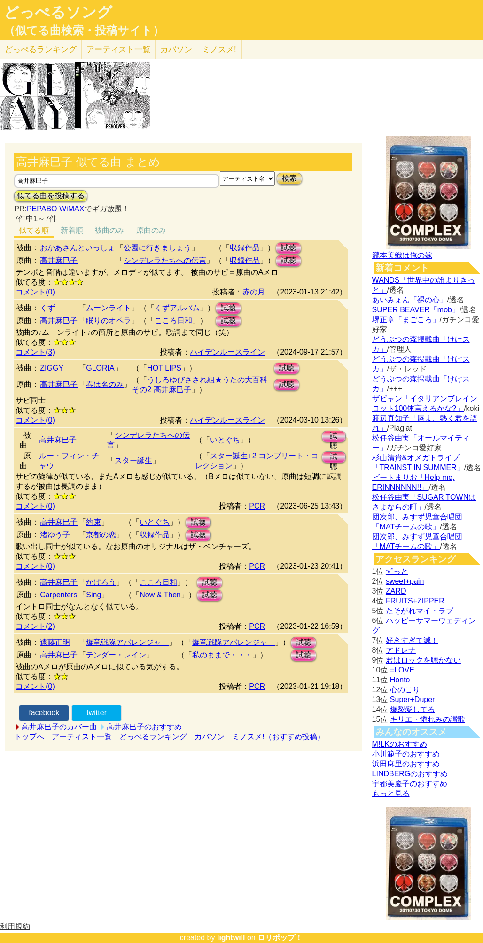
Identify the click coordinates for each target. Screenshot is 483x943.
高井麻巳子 (59, 260)
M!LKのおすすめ (399, 744)
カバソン (176, 49)
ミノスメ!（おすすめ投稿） (278, 737)
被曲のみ (109, 230)
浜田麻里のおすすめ (406, 764)
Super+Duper (412, 699)
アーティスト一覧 (82, 737)
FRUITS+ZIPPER (415, 601)
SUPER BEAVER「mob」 (416, 310)
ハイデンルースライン (227, 352)
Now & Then (160, 595)
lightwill (231, 938)
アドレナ (401, 650)
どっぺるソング (58, 12)
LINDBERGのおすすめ (410, 774)
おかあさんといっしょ (77, 248)
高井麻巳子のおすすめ (144, 727)
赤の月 (253, 292)
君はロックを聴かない (423, 660)
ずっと (397, 571)
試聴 (288, 248)
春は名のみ (105, 384)
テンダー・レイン (116, 655)
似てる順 (34, 230)
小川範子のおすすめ (406, 754)
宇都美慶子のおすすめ (409, 784)
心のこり (405, 690)
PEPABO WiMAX (55, 209)
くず (47, 308)
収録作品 (245, 248)
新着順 (72, 230)
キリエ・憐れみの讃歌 (427, 719)
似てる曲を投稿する (51, 196)
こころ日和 (173, 321)
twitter (96, 713)
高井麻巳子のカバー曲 (59, 727)
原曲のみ (151, 230)
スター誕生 (133, 460)
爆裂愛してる (412, 709)
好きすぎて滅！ (412, 640)
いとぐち (225, 440)
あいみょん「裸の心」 (409, 300)
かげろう (101, 582)
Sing (93, 595)
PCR (257, 506)
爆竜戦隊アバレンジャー (127, 642)
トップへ (29, 737)
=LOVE (402, 670)
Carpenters (58, 595)
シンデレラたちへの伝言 (165, 260)
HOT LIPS (164, 368)
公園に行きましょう (157, 248)
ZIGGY (51, 368)
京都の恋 (101, 535)
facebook (44, 713)
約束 (93, 522)
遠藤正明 (55, 642)
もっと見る (391, 793)
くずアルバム (177, 308)
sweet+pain (405, 581)
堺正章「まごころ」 (406, 320)
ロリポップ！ (280, 938)
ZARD (396, 591)
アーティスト (118, 49)
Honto (400, 680)
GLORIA (100, 368)
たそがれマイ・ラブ (419, 611)
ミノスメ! (219, 49)
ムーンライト (108, 308)
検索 (289, 178)
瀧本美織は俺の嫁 (402, 255)
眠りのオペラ (108, 321)
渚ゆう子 (55, 535)
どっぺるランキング (153, 737)
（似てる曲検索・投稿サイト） (84, 30)
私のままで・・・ (222, 655)
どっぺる (41, 49)
